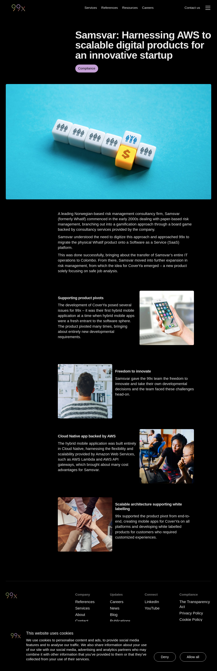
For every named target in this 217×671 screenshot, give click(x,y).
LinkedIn (152, 602)
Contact (81, 621)
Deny (165, 657)
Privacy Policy (191, 613)
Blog (114, 615)
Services (90, 7)
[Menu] (207, 7)
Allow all (193, 657)
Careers (148, 7)
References (109, 7)
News (115, 608)
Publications (120, 621)
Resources (130, 7)
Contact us (192, 7)
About (80, 615)
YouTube (152, 608)
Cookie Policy (190, 619)
